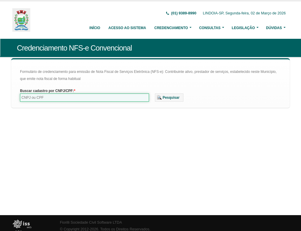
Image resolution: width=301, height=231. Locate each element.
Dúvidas (274, 28)
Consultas (209, 28)
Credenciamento (171, 28)
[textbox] (84, 97)
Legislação (243, 28)
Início (94, 28)
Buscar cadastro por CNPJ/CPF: (47, 91)
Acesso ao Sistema (127, 28)
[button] (169, 97)
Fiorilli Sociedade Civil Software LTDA (91, 222)
